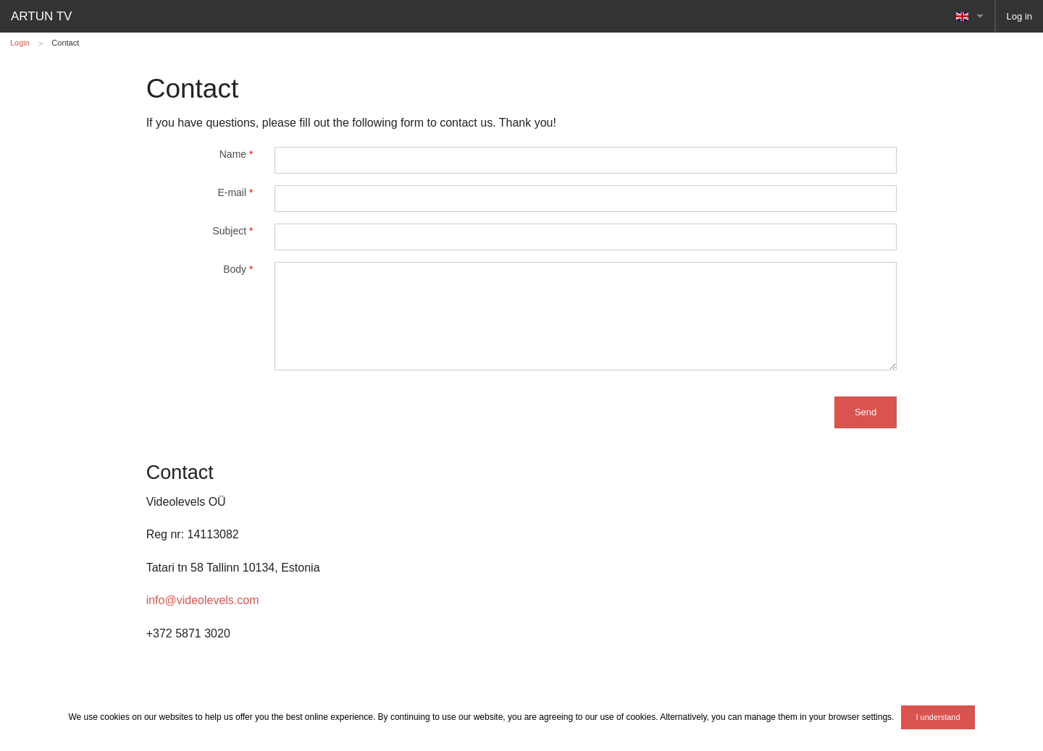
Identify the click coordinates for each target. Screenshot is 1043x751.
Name (236, 154)
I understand (938, 717)
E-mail (235, 192)
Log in (1019, 16)
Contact (65, 42)
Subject (232, 231)
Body (238, 269)
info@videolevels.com (202, 600)
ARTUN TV (41, 16)
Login (20, 42)
